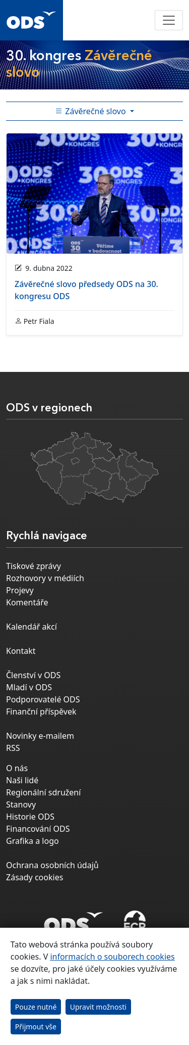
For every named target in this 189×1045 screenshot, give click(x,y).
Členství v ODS (33, 675)
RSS (13, 747)
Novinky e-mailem (40, 735)
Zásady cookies (34, 877)
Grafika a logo (32, 840)
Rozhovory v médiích (45, 578)
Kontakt (21, 650)
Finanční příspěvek (41, 711)
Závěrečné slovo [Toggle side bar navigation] (91, 111)
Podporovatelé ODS (43, 699)
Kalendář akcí (31, 626)
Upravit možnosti (98, 1007)
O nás (17, 768)
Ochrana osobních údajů (52, 865)
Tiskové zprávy (33, 566)
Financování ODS (38, 828)
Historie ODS (30, 816)
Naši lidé (22, 780)
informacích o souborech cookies (112, 956)
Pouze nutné (36, 1007)
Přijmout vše (35, 1026)
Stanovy (21, 804)
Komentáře (27, 602)
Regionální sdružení (43, 792)
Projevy (20, 590)
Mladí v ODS (29, 687)
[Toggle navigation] (169, 20)
